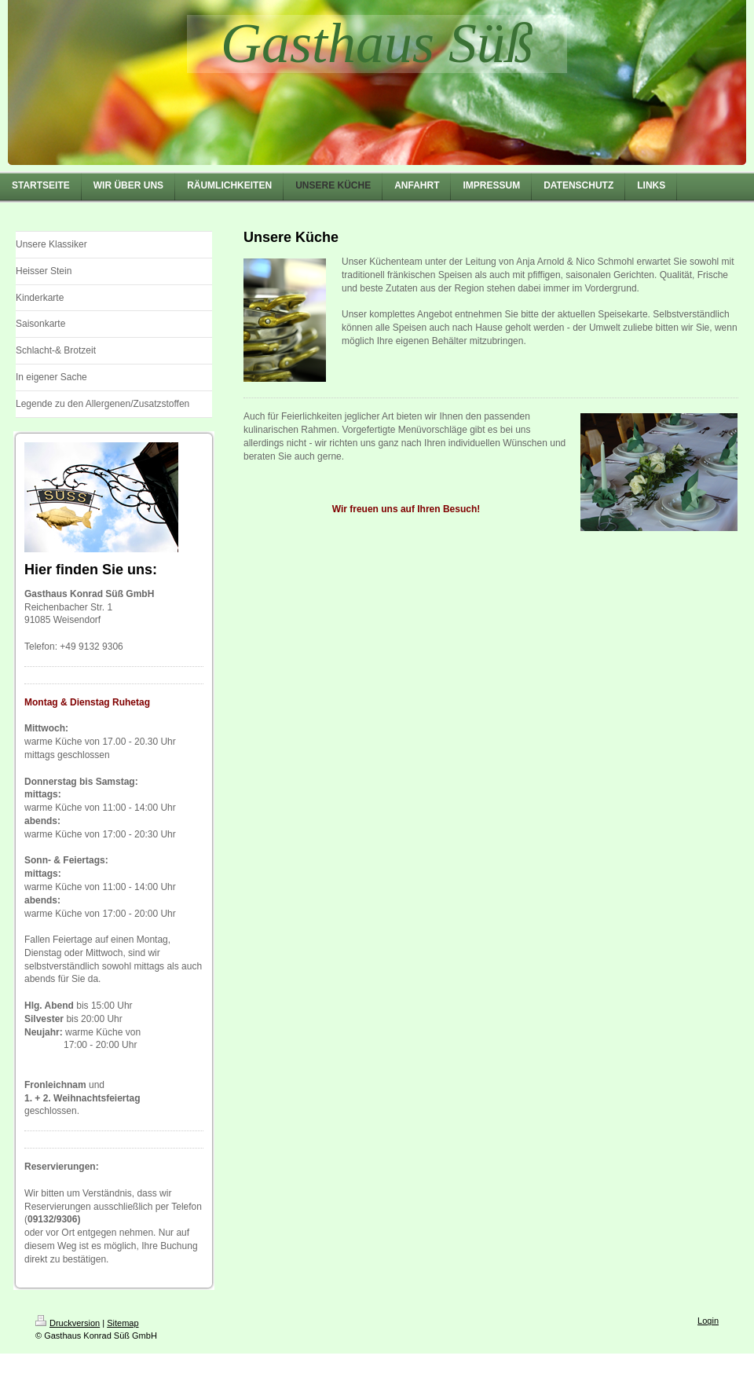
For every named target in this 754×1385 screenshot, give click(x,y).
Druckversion (67, 1323)
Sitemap (122, 1323)
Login (708, 1320)
